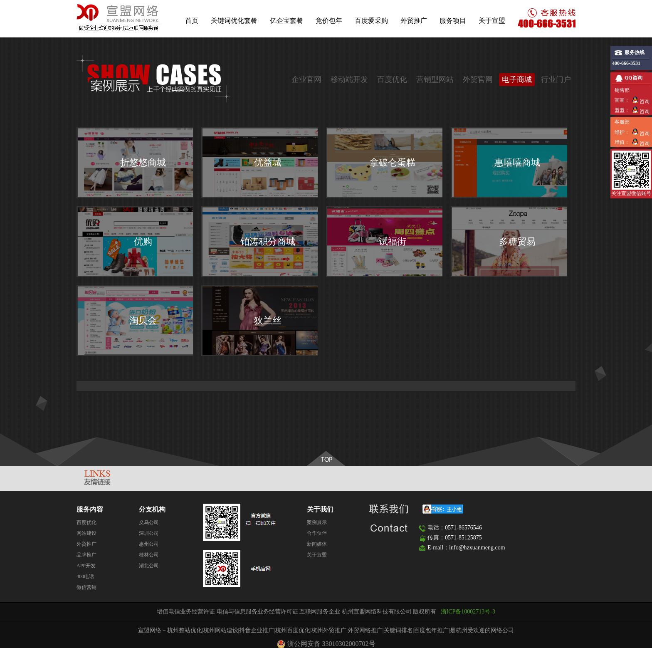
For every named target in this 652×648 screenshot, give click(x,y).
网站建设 (86, 533)
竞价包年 (329, 20)
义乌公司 (149, 522)
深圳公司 (149, 533)
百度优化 (392, 79)
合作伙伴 (317, 533)
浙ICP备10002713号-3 (468, 611)
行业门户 (556, 79)
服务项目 (453, 20)
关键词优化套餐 (234, 20)
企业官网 (306, 79)
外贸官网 (478, 79)
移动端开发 (349, 79)
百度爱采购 (371, 20)
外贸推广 (413, 20)
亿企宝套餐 (286, 20)
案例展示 (317, 522)
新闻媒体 (317, 544)
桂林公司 (149, 555)
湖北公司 (149, 566)
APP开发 (86, 566)
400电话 (85, 576)
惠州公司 (149, 544)
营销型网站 (435, 79)
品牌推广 (86, 555)
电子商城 (517, 79)
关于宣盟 (492, 20)
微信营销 (86, 587)
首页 (191, 20)
